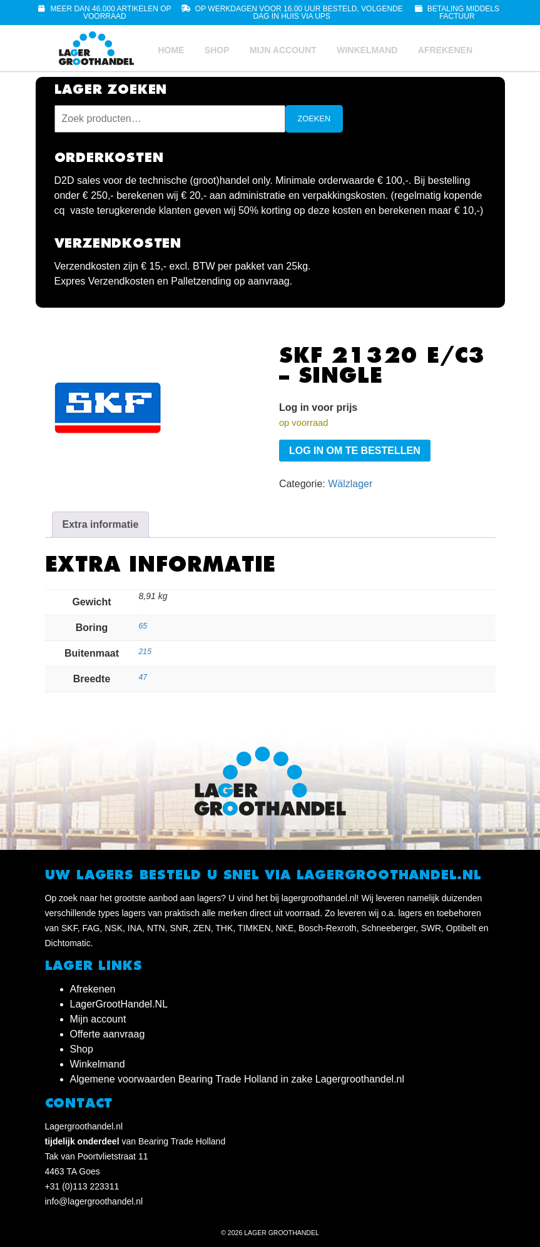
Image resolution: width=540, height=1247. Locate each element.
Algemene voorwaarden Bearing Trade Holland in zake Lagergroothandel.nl (237, 1079)
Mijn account (283, 50)
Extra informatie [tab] (101, 524)
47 (143, 677)
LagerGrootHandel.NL (119, 1004)
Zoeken (314, 118)
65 (143, 626)
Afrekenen (445, 50)
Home (171, 50)
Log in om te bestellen (354, 450)
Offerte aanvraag (107, 1034)
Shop (217, 50)
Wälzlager (350, 483)
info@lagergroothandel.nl (94, 1201)
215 (145, 651)
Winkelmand (367, 50)
